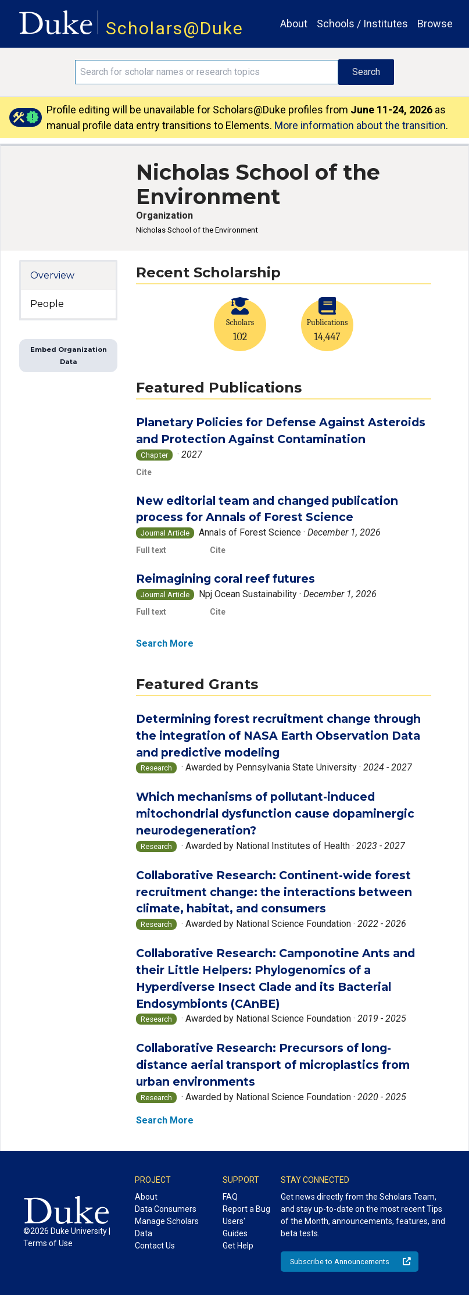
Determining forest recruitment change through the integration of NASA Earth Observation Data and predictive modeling (278, 735)
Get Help (238, 1245)
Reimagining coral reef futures (225, 579)
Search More (165, 643)
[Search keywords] (207, 72)
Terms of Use (48, 1243)
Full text (151, 550)
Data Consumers (165, 1209)
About (293, 23)
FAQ (230, 1196)
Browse (435, 23)
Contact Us (155, 1245)
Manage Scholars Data (167, 1227)
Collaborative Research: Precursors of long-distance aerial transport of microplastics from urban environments (273, 1065)
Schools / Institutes (362, 23)
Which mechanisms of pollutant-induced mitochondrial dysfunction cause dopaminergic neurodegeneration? (275, 813)
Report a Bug (246, 1209)
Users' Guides (235, 1227)
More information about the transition (360, 125)
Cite (144, 472)
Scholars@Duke (175, 28)
